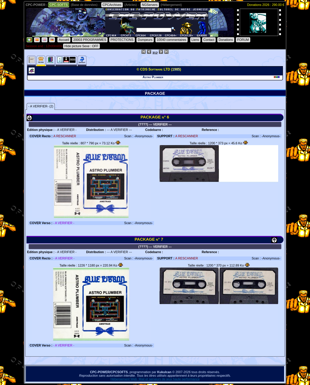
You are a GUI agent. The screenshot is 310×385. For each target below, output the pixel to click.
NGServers (150, 5)
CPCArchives (112, 5)
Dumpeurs (145, 39)
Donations (226, 39)
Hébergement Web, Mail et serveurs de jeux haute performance (155, 379)
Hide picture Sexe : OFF (81, 46)
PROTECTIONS (122, 39)
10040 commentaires (171, 39)
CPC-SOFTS (58, 5)
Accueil (64, 39)
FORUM (243, 39)
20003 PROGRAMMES (89, 39)
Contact (208, 39)
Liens (195, 39)
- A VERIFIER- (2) (40, 106)
